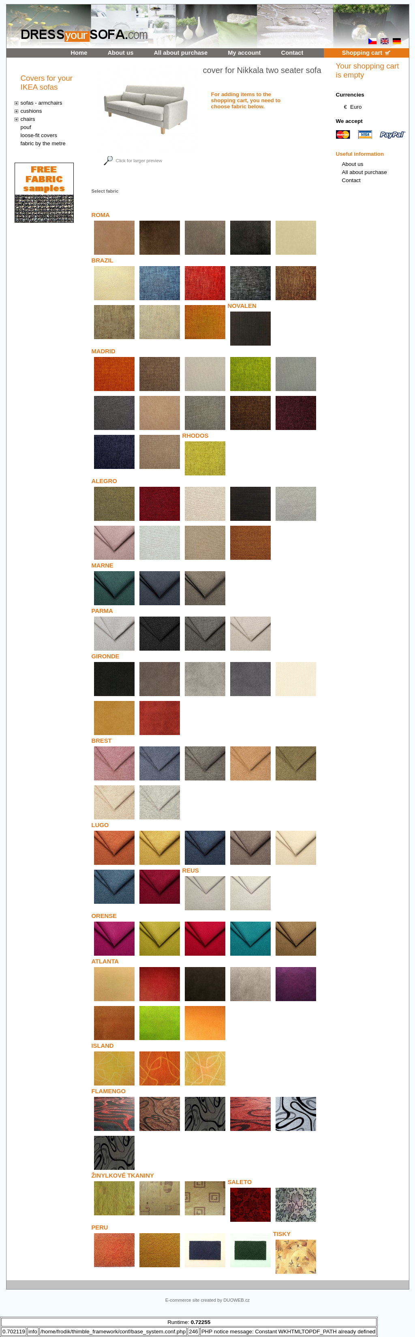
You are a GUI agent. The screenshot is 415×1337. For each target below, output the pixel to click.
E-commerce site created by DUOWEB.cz (207, 1300)
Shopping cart (362, 52)
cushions (31, 111)
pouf (26, 127)
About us (120, 52)
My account (244, 52)
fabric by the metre (43, 143)
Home (79, 52)
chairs (28, 119)
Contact (292, 52)
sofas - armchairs (41, 103)
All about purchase (181, 52)
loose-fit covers (39, 135)
